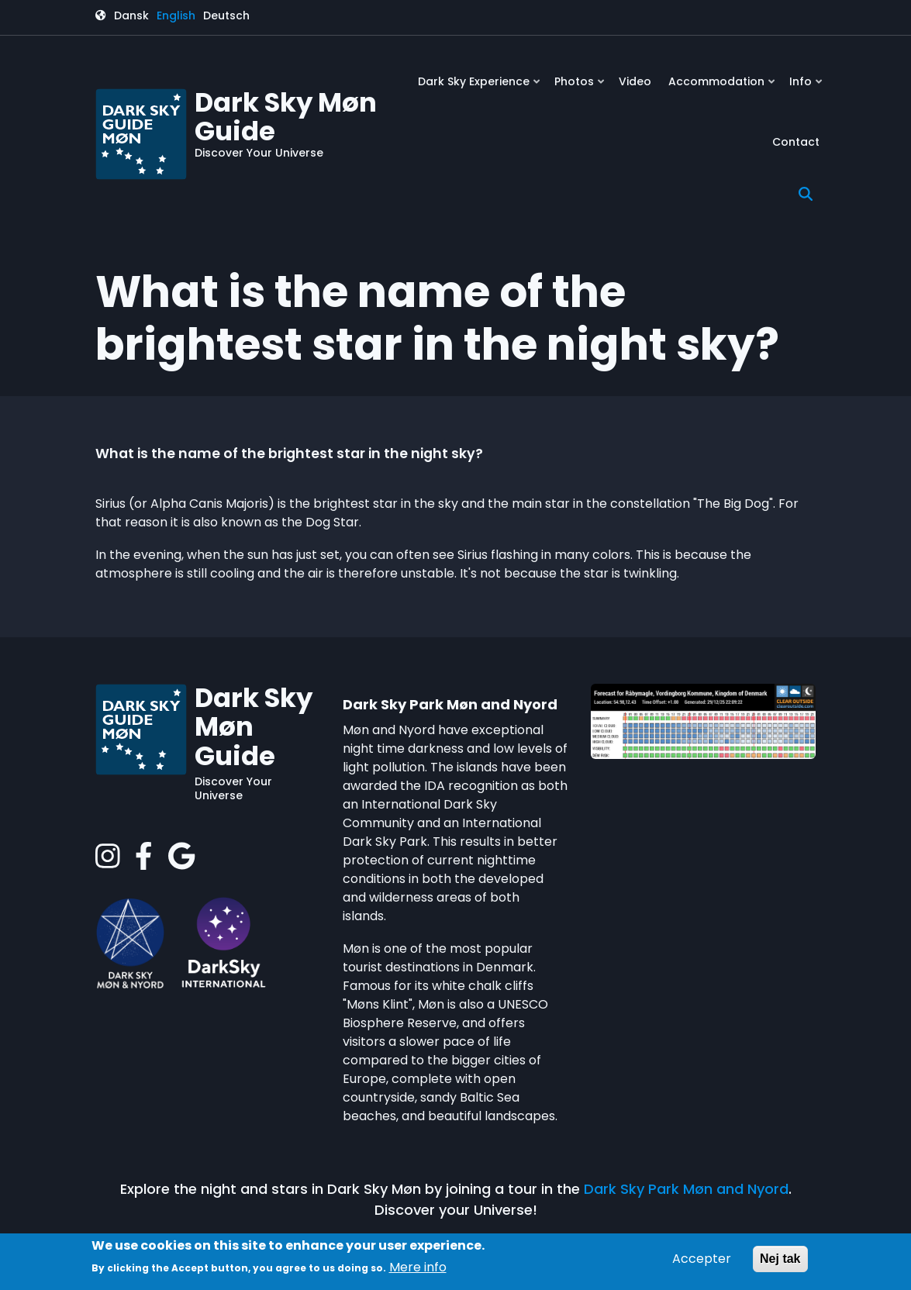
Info (807, 87)
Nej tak (780, 1258)
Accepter (701, 1259)
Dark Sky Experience (480, 87)
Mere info (418, 1267)
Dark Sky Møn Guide (286, 117)
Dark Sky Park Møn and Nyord (686, 1189)
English (176, 15)
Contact (796, 142)
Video (635, 81)
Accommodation (723, 87)
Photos (580, 87)
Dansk (131, 15)
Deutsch (226, 15)
